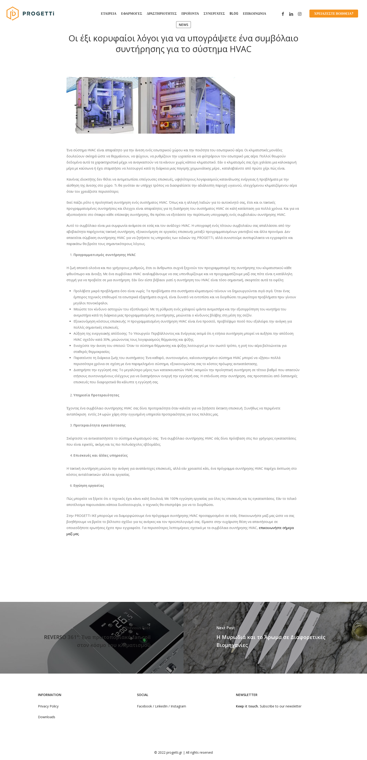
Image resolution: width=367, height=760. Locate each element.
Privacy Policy (48, 706)
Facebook (144, 706)
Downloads (46, 717)
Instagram (178, 706)
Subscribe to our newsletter (280, 706)
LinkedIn (162, 706)
